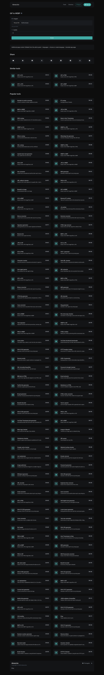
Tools (64, 4)
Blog (13, 668)
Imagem (15, 19)
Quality (14, 30)
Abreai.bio (15, 5)
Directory (70, 4)
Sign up (87, 4)
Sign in (78, 4)
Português (86, 663)
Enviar (52, 38)
